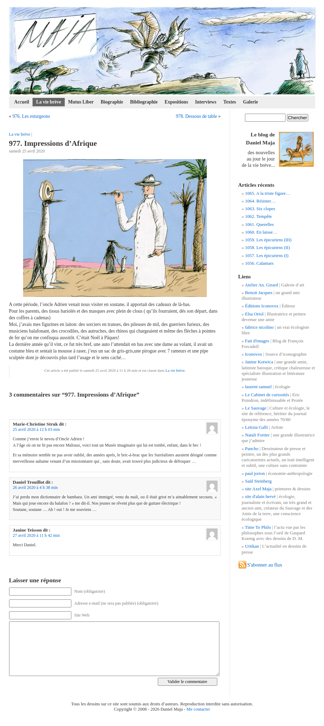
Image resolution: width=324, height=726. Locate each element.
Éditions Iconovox (262, 305)
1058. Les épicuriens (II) (267, 247)
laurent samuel (258, 386)
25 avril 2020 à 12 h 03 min (36, 429)
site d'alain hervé (260, 496)
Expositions (176, 102)
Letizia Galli (256, 427)
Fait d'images (257, 340)
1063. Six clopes (260, 208)
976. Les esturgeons (31, 116)
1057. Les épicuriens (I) (266, 255)
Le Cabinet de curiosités (267, 394)
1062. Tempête (258, 216)
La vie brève (48, 102)
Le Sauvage (255, 408)
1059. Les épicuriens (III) (268, 239)
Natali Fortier (257, 434)
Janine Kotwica (259, 361)
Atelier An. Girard (261, 284)
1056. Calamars (259, 263)
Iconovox (253, 354)
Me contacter (198, 709)
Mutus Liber (81, 102)
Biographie (112, 102)
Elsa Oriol (254, 313)
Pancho (251, 448)
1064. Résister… (260, 201)
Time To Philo (258, 527)
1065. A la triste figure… (267, 193)
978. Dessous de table (196, 116)
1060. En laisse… (261, 232)
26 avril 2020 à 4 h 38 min (35, 487)
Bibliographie (144, 102)
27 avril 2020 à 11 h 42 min (36, 535)
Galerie (250, 102)
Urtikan (252, 546)
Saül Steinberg (258, 481)
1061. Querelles (259, 224)
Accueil (21, 102)
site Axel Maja (258, 488)
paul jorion (255, 473)
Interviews (205, 102)
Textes (229, 102)
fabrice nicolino (259, 327)
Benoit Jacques (258, 292)
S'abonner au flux (264, 565)
